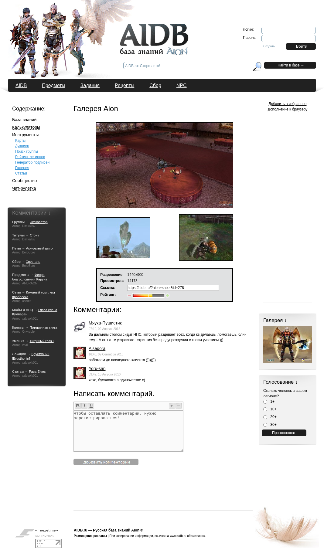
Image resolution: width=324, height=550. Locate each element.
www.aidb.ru (178, 536)
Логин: (248, 29)
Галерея (22, 168)
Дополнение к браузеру (288, 109)
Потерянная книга (43, 327)
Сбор (155, 85)
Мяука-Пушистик (105, 323)
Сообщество (24, 180)
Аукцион (22, 146)
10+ (270, 409)
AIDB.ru (80, 530)
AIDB (21, 85)
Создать (269, 46)
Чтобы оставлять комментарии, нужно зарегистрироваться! (128, 431)
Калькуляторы (26, 127)
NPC (181, 85)
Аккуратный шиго (39, 248)
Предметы (53, 85)
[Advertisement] (184, 497)
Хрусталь (33, 261)
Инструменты (25, 134)
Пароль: (250, 38)
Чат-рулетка (24, 188)
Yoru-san (97, 368)
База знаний (24, 119)
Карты (20, 140)
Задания (90, 85)
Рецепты (124, 85)
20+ (270, 417)
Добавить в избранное (288, 104)
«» (46, 530)
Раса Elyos (37, 371)
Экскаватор (38, 222)
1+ (269, 401)
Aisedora (97, 348)
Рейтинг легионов (30, 157)
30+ (270, 425)
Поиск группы (26, 151)
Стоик (34, 235)
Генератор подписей (32, 162)
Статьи (21, 173)
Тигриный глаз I (42, 341)
